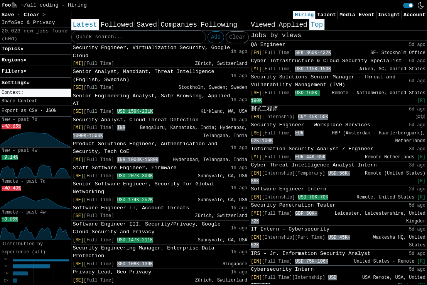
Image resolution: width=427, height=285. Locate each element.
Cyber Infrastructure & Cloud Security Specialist (326, 61)
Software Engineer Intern (288, 189)
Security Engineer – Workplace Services (310, 125)
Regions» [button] (14, 60)
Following (219, 25)
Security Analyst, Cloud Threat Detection (136, 120)
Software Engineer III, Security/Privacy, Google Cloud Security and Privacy (147, 228)
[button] (35, 93)
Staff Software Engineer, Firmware (125, 168)
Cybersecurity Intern (282, 269)
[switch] (408, 5)
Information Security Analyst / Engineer (312, 149)
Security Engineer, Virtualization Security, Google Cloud (151, 51)
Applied (293, 25)
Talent (326, 15)
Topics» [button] (13, 49)
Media (347, 15)
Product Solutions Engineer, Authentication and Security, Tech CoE (145, 147)
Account (414, 15)
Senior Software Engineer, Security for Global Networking (143, 188)
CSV (33, 111)
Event (367, 15)
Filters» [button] (14, 71)
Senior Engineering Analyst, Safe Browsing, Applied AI (151, 100)
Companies (178, 25)
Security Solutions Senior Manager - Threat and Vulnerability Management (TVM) (323, 81)
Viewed (263, 25)
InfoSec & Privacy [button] (28, 22)
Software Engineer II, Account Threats (131, 208)
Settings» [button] (16, 83)
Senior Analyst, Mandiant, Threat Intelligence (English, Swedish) (143, 75)
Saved (147, 25)
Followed (117, 25)
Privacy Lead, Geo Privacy (112, 272)
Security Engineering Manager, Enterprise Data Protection (143, 252)
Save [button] (9, 15)
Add (216, 37)
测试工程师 (264, 109)
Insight (389, 15)
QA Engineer (268, 45)
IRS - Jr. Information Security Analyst (310, 253)
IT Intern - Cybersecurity (290, 229)
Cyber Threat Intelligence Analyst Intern (313, 165)
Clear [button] (33, 15)
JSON (51, 111)
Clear (237, 37)
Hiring (304, 15)
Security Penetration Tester (293, 205)
